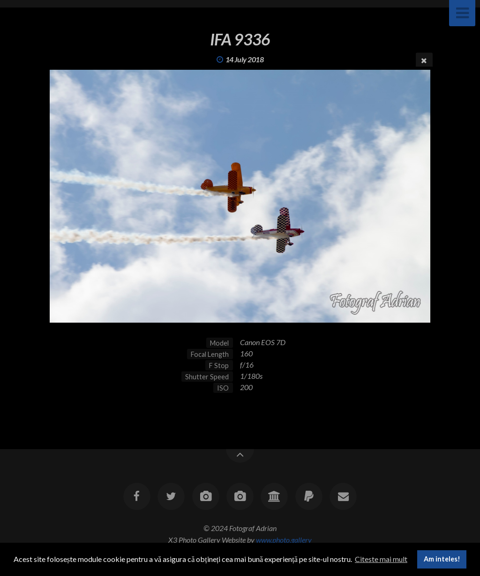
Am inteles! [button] (442, 559)
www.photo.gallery (284, 539)
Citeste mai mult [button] (381, 558)
